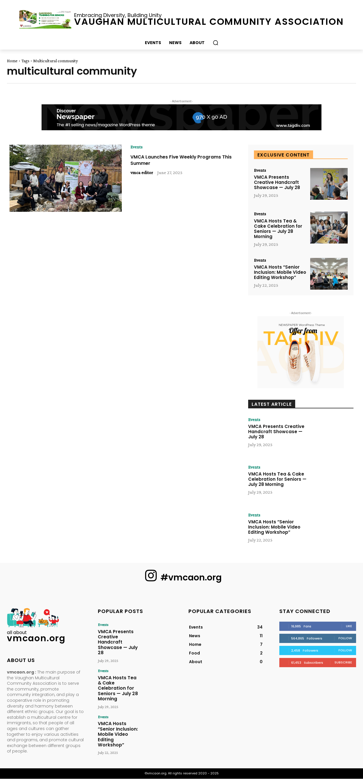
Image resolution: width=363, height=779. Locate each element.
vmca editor (141, 172)
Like (349, 626)
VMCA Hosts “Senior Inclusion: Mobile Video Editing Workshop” (280, 272)
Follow (345, 638)
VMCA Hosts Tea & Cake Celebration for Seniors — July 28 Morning (278, 228)
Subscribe (343, 662)
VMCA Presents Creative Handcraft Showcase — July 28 (277, 182)
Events (136, 147)
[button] (215, 43)
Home (12, 61)
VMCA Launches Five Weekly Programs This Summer (181, 160)
